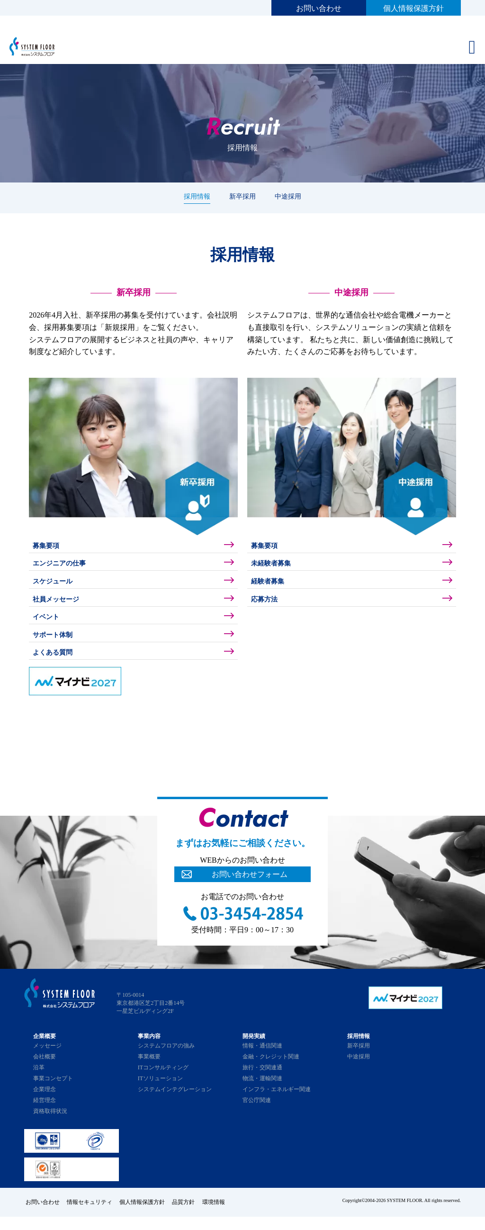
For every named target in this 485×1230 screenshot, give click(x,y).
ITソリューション (160, 1093)
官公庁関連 (256, 1115)
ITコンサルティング (163, 1082)
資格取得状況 (50, 1125)
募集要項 (49, 547)
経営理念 (44, 1115)
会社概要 (44, 1071)
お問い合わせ (318, 8)
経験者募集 (271, 587)
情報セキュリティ (90, 1215)
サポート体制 (56, 646)
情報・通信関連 (262, 1060)
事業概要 (149, 1071)
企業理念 (44, 1104)
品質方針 (189, 1215)
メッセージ (47, 1060)
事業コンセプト (53, 1093)
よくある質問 (56, 666)
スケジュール (56, 587)
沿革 (39, 1082)
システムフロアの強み (166, 1060)
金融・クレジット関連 (270, 1071)
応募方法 (267, 606)
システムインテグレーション (175, 1104)
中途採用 (288, 196)
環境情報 (221, 1215)
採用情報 (197, 196)
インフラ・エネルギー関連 (276, 1104)
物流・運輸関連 (262, 1093)
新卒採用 (242, 196)
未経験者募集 (274, 567)
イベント (49, 626)
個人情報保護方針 (413, 8)
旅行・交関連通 (262, 1082)
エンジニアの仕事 (64, 567)
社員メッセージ (60, 606)
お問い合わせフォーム (249, 889)
